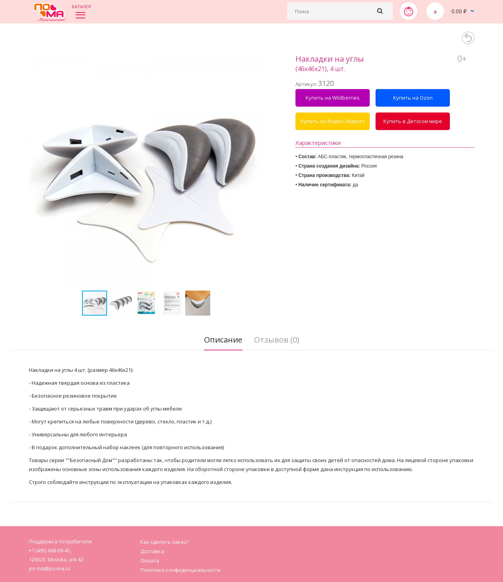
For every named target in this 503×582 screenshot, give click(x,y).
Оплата (149, 560)
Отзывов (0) (276, 339)
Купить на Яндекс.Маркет (333, 121)
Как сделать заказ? (164, 541)
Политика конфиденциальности (180, 569)
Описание (223, 339)
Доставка (152, 551)
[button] (256, 172)
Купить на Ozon (413, 97)
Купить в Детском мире (412, 121)
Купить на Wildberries (333, 97)
